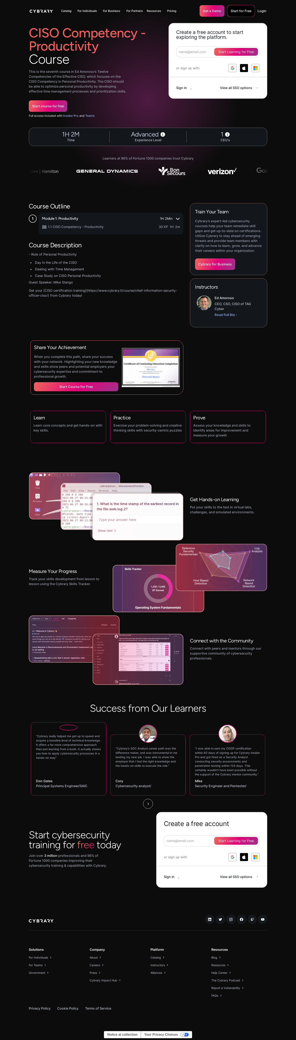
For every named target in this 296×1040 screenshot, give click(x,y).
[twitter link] (220, 919)
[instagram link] (231, 919)
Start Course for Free (76, 387)
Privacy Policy (40, 1008)
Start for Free (241, 11)
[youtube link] (262, 919)
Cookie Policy (68, 1008)
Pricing (171, 11)
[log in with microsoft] (255, 68)
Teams (90, 115)
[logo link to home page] (41, 921)
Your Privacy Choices (161, 1034)
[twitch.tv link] (252, 919)
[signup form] (212, 840)
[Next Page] (148, 804)
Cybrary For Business (215, 264)
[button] (67, 11)
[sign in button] (186, 88)
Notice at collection (122, 1034)
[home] (41, 10)
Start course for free (48, 106)
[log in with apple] (244, 68)
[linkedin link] (209, 919)
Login (262, 11)
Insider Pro (71, 115)
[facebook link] (241, 919)
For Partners (134, 11)
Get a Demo (212, 11)
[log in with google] (232, 68)
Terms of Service (98, 1008)
